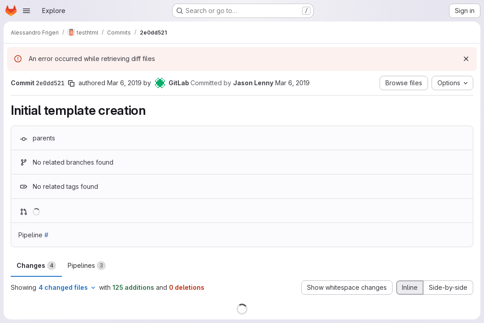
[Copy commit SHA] (71, 83)
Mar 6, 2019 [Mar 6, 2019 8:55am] (124, 83)
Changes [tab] (36, 265)
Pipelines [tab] (87, 265)
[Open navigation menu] (26, 11)
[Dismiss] (466, 58)
